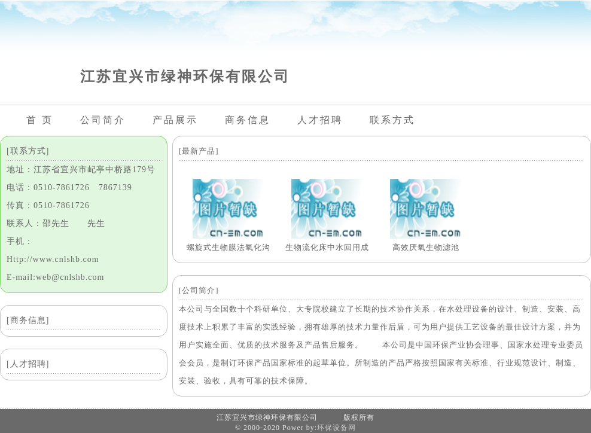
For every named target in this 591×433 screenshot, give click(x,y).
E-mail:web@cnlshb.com (55, 277)
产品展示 (175, 120)
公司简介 (103, 120)
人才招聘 (320, 120)
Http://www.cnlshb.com (53, 259)
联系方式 (392, 120)
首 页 (39, 120)
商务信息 (247, 120)
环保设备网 (336, 427)
